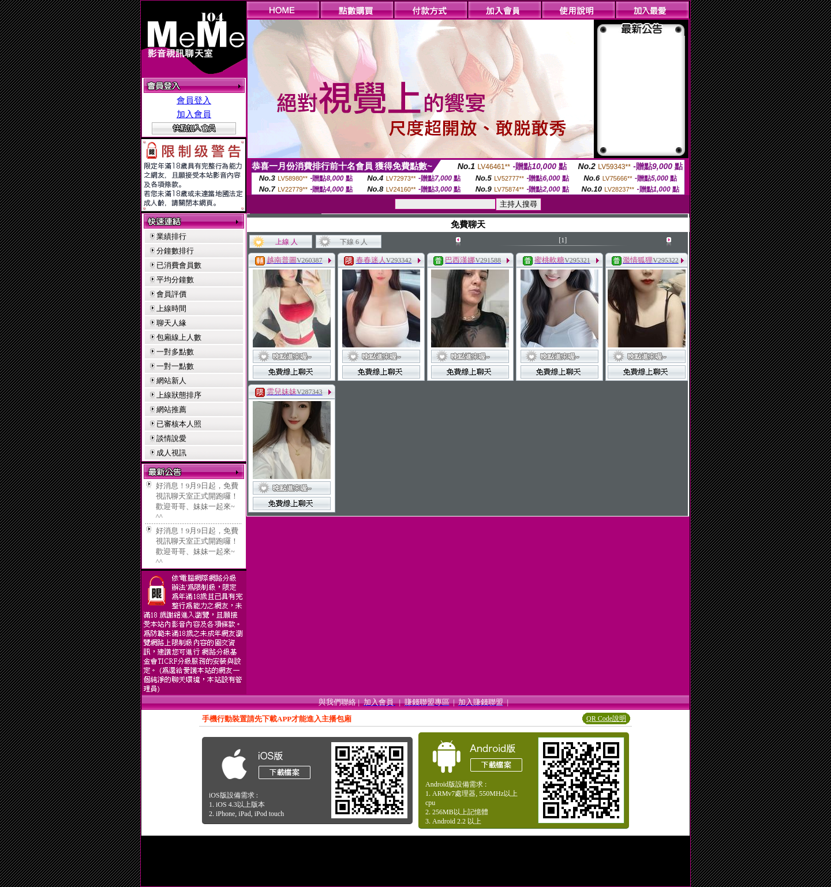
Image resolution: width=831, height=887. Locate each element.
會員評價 (171, 294)
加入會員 (194, 114)
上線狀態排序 (178, 395)
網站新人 (171, 380)
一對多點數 (175, 351)
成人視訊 (171, 452)
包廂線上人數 (178, 337)
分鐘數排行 (175, 250)
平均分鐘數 (175, 279)
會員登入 (194, 100)
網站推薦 (171, 409)
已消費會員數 (178, 265)
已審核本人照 (178, 424)
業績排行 (171, 236)
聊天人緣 (171, 323)
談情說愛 (171, 438)
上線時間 (171, 308)
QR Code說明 (606, 718)
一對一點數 (175, 366)
